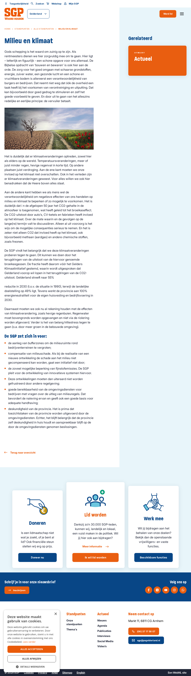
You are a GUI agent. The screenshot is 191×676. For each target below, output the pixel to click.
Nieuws (103, 620)
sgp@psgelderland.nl (146, 640)
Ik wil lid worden (95, 557)
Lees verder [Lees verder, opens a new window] (29, 641)
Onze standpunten (78, 622)
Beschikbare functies (153, 557)
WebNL (177, 672)
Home (7, 29)
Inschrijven (16, 590)
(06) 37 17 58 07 (143, 631)
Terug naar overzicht (19, 452)
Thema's (73, 629)
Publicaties (106, 631)
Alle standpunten (44, 29)
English (81, 672)
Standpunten (22, 29)
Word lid (167, 13)
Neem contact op (143, 614)
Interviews (105, 636)
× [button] (55, 614)
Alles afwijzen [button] (31, 658)
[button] (31, 667)
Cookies (29, 672)
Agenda (103, 625)
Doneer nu (37, 557)
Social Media (107, 641)
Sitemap (67, 672)
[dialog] (32, 641)
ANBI (55, 672)
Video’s (103, 646)
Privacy (42, 672)
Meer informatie (95, 547)
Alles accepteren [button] (32, 649)
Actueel (104, 614)
